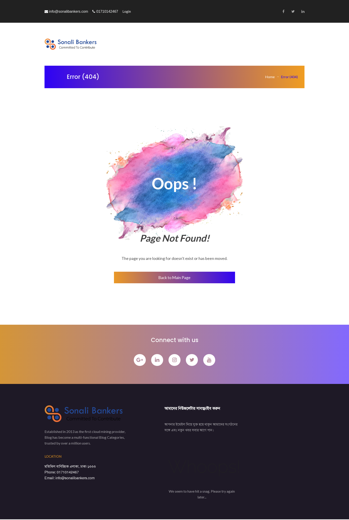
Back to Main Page (174, 277)
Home (270, 77)
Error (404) (289, 77)
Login (126, 11)
